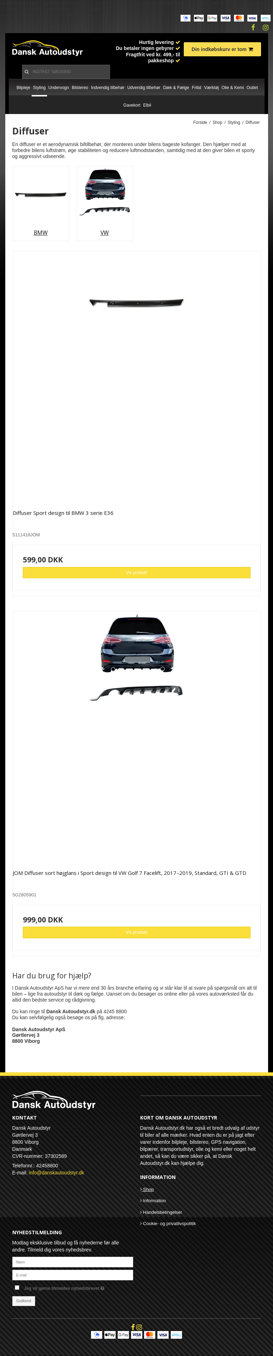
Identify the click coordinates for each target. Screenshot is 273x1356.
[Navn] (72, 1261)
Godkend (23, 1301)
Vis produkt (136, 572)
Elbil (147, 105)
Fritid (196, 87)
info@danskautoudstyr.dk (56, 1172)
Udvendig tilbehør (143, 87)
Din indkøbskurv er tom (222, 49)
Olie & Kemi (233, 87)
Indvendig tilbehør (107, 87)
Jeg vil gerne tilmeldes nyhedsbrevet (78, 1287)
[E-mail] (72, 1275)
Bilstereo (80, 87)
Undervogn (58, 87)
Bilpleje (23, 87)
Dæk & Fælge (176, 87)
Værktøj (211, 87)
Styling (39, 87)
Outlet (252, 87)
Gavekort (132, 105)
